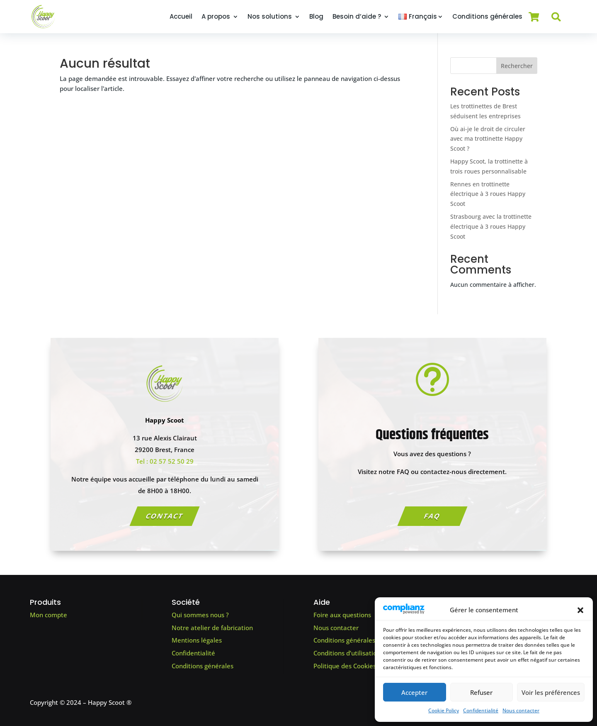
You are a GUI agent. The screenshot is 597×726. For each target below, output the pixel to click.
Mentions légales (197, 640)
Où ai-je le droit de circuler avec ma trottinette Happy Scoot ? (487, 139)
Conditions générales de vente (358, 640)
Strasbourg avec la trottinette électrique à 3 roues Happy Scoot (490, 226)
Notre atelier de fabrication (212, 627)
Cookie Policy (443, 710)
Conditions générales (487, 16)
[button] (580, 610)
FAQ (432, 516)
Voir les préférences (551, 692)
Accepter (414, 692)
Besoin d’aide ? (356, 16)
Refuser (481, 692)
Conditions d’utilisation (347, 653)
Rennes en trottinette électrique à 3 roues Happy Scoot (487, 194)
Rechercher (517, 66)
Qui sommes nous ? (200, 615)
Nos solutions (270, 16)
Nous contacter (520, 710)
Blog (316, 16)
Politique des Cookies (344, 666)
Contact (164, 516)
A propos (215, 16)
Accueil (181, 16)
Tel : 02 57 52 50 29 (165, 461)
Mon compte (48, 615)
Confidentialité (480, 710)
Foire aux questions (342, 615)
